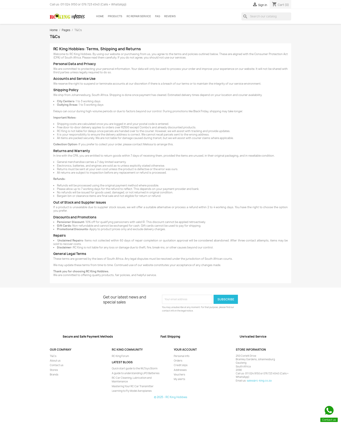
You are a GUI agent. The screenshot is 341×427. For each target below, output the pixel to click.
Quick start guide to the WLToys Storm (134, 368)
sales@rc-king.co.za (259, 380)
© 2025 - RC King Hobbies (170, 397)
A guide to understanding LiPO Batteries (135, 373)
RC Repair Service (139, 16)
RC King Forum (120, 356)
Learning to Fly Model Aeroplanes (132, 391)
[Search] (266, 16)
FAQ (157, 16)
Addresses (180, 370)
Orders (178, 360)
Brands (54, 374)
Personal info (181, 356)
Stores (54, 370)
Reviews (170, 16)
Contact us (56, 365)
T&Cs (53, 356)
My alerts (179, 379)
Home (100, 16)
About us (55, 360)
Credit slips (180, 365)
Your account (185, 350)
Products (115, 16)
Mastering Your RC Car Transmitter (133, 386)
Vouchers (179, 374)
